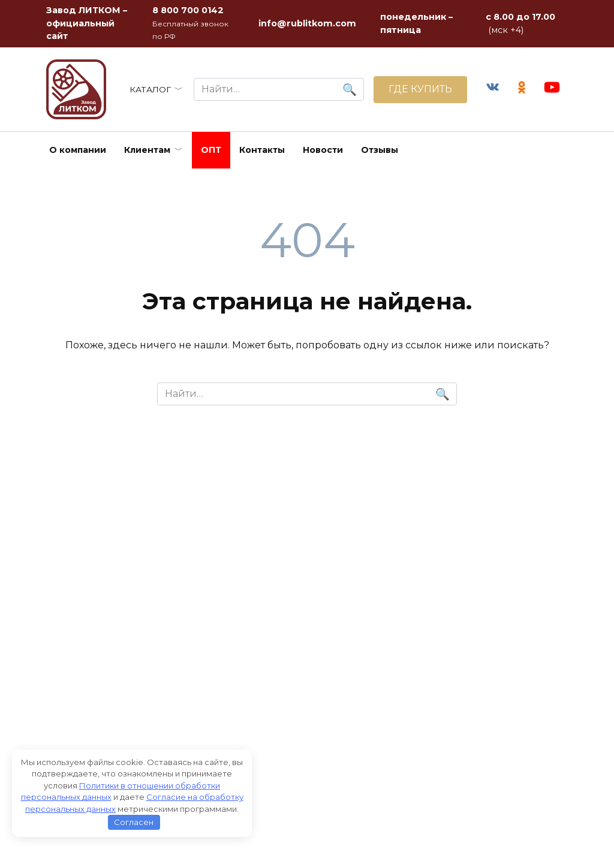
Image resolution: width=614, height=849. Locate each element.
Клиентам (147, 149)
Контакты (262, 149)
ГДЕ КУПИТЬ (420, 89)
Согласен (134, 822)
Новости (323, 149)
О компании (77, 149)
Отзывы (379, 149)
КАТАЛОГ (150, 89)
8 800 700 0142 (188, 10)
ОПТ (211, 149)
